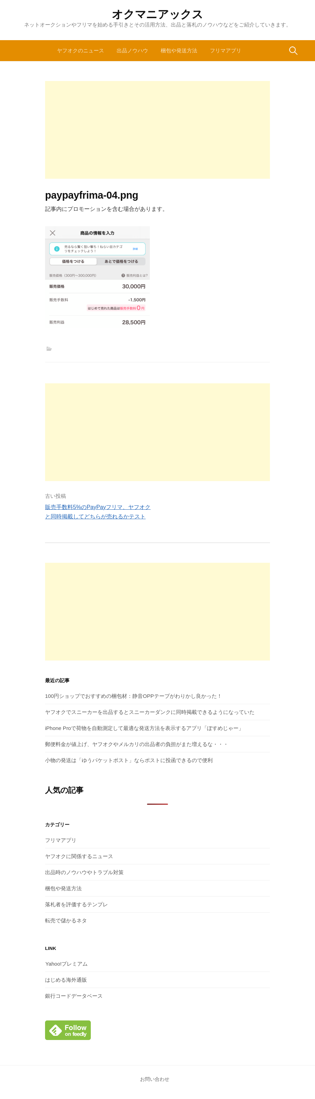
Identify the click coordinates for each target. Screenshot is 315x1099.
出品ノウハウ (132, 50)
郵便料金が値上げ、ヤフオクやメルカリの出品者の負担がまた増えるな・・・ (136, 744)
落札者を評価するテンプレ (76, 904)
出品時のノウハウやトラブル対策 (84, 872)
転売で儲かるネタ (66, 920)
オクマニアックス (157, 14)
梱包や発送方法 (179, 50)
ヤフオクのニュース (80, 50)
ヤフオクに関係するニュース (79, 856)
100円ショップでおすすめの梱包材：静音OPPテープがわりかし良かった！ (133, 696)
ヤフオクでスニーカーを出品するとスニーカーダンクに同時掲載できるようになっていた (150, 712)
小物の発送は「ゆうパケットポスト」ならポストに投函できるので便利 (129, 760)
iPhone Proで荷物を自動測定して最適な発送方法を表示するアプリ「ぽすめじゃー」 (144, 728)
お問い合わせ (154, 1079)
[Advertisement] (157, 130)
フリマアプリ (225, 50)
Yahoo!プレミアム (66, 964)
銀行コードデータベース (74, 996)
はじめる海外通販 (66, 980)
